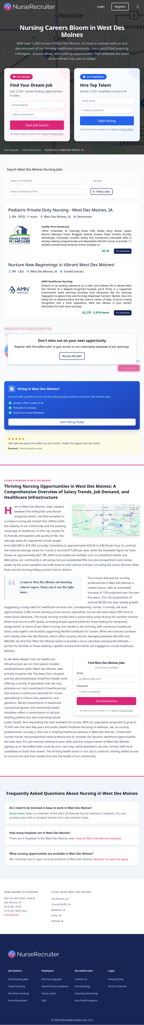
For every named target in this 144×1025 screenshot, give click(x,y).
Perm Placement (17, 1000)
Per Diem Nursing (18, 993)
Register (120, 6)
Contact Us (81, 979)
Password (82, 686)
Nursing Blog (82, 986)
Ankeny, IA (57, 922)
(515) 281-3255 (12, 907)
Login (101, 6)
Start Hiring (107, 121)
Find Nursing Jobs (18, 979)
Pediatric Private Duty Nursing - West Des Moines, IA (60, 210)
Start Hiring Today (72, 423)
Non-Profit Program (86, 1000)
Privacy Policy (56, 133)
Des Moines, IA (59, 899)
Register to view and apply (111, 860)
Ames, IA (56, 916)
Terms (45, 133)
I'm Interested (123, 251)
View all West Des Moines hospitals (98, 839)
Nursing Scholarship (86, 993)
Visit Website (11, 916)
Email (80, 673)
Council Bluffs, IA (61, 905)
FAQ (44, 1000)
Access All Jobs (72, 357)
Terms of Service (117, 986)
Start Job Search (37, 125)
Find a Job (101, 192)
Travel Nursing (16, 986)
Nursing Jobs (11, 149)
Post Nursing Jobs (52, 979)
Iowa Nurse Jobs (31, 149)
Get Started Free (106, 701)
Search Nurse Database (55, 986)
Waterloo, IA (58, 911)
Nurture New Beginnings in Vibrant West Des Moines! (61, 265)
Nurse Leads (49, 993)
